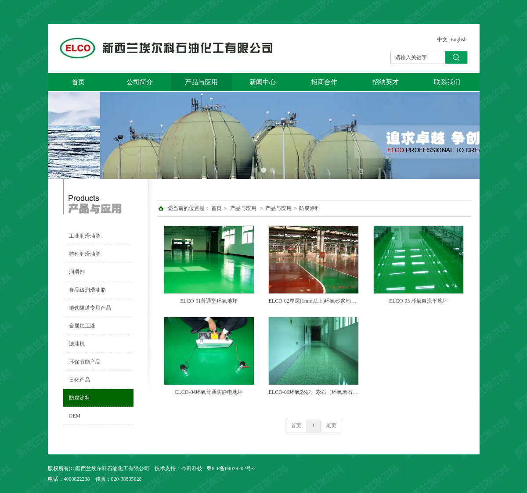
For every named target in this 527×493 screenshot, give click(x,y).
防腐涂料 (309, 208)
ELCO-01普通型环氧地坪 (209, 301)
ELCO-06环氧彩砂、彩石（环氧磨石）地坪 (313, 392)
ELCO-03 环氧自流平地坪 (418, 301)
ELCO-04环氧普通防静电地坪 (209, 392)
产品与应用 (243, 208)
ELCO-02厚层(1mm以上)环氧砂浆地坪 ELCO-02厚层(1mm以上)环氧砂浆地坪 (313, 301)
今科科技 (191, 468)
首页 (216, 208)
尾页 (331, 425)
